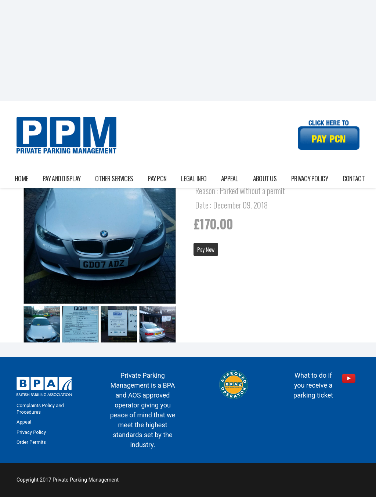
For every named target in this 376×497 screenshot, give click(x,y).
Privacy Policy (31, 432)
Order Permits (31, 442)
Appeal (24, 422)
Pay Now (205, 249)
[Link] (66, 135)
